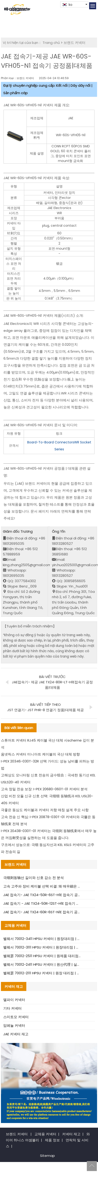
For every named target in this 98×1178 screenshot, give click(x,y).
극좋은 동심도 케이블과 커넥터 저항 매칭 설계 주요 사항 (45, 809)
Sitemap (47, 1155)
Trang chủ (51, 42)
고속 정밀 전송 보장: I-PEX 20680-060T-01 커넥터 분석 (44, 789)
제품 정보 (52, 1140)
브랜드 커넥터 (74, 42)
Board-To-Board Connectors (50, 442)
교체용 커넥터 (45, 1134)
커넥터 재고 (71, 1134)
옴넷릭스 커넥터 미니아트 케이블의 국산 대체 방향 (40, 754)
